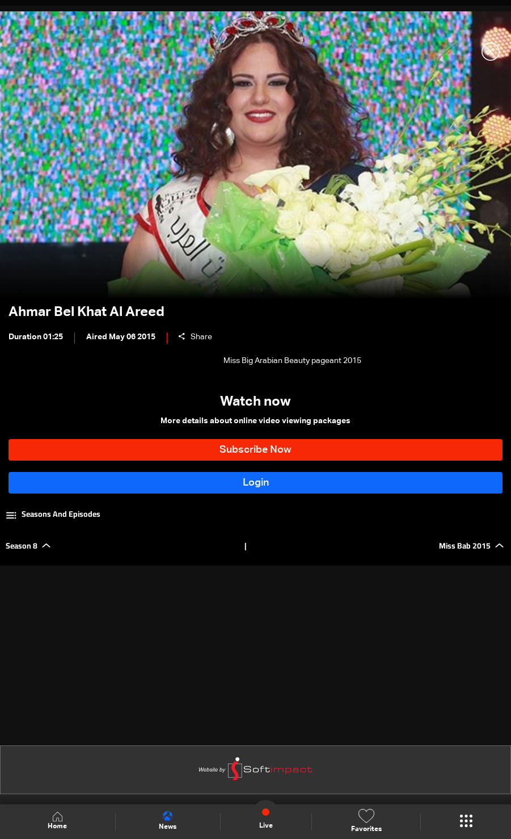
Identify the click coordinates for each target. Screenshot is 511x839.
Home (57, 821)
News (167, 820)
